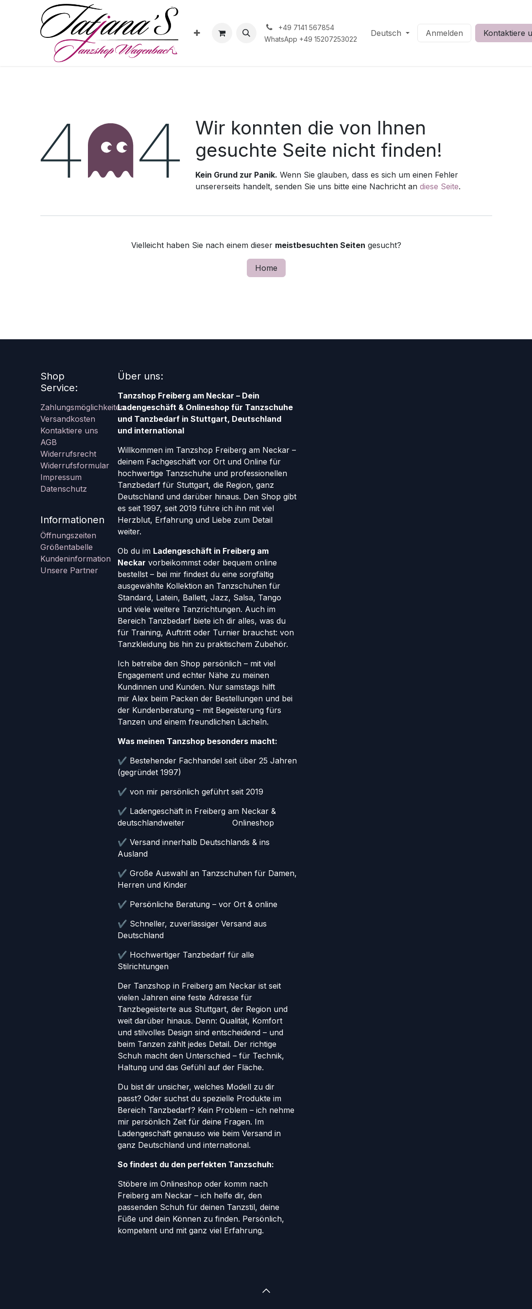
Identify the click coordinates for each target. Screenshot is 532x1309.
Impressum (61, 477)
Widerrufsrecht (68, 454)
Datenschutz (63, 489)
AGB (48, 442)
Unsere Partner (69, 570)
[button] (246, 33)
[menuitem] (197, 33)
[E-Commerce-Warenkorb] (222, 33)
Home (266, 268)
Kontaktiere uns (69, 430)
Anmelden (444, 33)
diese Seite (439, 186)
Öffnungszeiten (68, 535)
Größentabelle (66, 547)
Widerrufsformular (74, 465)
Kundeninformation (75, 558)
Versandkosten (67, 419)
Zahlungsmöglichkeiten (82, 407)
